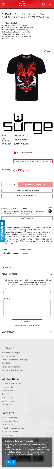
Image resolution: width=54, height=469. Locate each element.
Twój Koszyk (7, 424)
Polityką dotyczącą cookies (23, 447)
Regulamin (6, 363)
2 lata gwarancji (21, 144)
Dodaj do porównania (27, 196)
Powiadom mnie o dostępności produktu (33, 161)
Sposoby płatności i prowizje (15, 360)
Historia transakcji (10, 431)
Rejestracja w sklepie (11, 417)
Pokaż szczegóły (27, 218)
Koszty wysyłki (8, 356)
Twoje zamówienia (10, 421)
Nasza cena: (6, 170)
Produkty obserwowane (13, 428)
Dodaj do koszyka (35, 184)
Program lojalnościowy (12, 383)
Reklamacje (7, 397)
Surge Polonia (20, 136)
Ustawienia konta (9, 390)
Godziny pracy (8, 401)
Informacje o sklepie (11, 353)
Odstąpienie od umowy (12, 370)
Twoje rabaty (8, 435)
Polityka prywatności (11, 367)
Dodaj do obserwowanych (27, 191)
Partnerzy (6, 404)
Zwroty (5, 394)
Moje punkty (7, 387)
